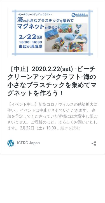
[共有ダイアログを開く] (94, 141)
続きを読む (70, 128)
